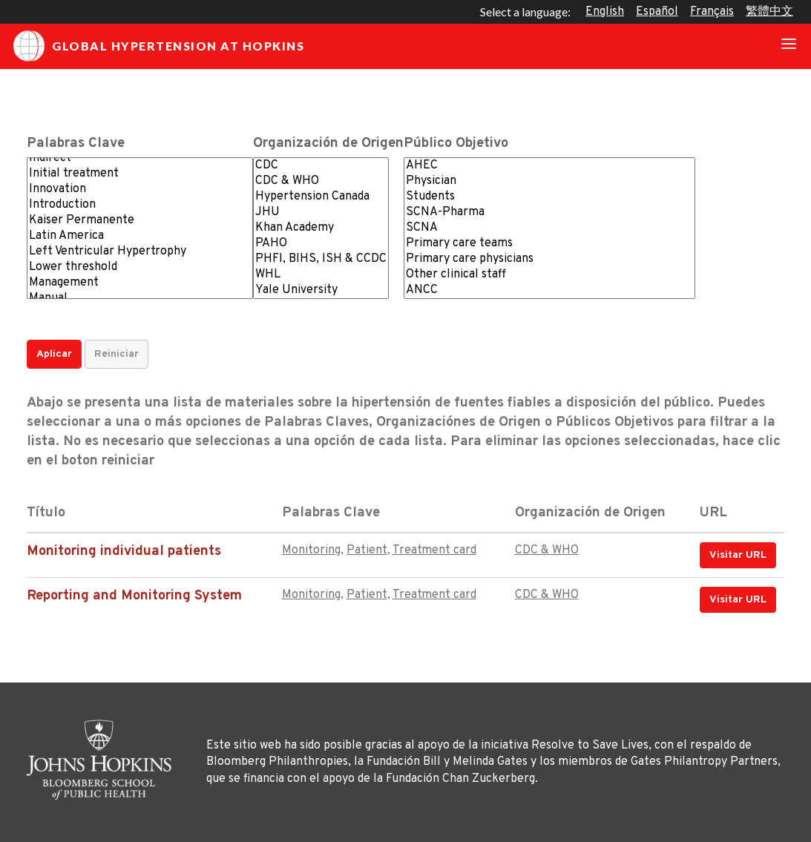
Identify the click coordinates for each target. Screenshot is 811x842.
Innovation (139, 189)
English (604, 11)
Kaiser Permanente (139, 220)
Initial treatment (139, 174)
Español (657, 11)
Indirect (139, 158)
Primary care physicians (549, 259)
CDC (321, 166)
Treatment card (434, 550)
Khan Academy (321, 228)
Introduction (139, 205)
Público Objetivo (456, 143)
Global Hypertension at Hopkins (158, 46)
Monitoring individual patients (124, 551)
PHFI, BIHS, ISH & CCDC (321, 259)
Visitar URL (737, 555)
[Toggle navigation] (789, 46)
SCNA (549, 228)
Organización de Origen (328, 143)
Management (139, 283)
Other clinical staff (549, 275)
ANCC (549, 290)
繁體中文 (769, 11)
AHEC (549, 166)
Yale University (321, 290)
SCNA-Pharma (549, 212)
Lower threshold (139, 267)
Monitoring (311, 550)
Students (549, 197)
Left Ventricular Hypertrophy (139, 252)
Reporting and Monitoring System (134, 596)
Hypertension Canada (321, 197)
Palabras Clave (76, 143)
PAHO (321, 243)
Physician (549, 181)
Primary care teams (549, 243)
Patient (367, 550)
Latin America (139, 236)
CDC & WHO (321, 181)
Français (712, 11)
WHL (321, 275)
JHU (321, 212)
